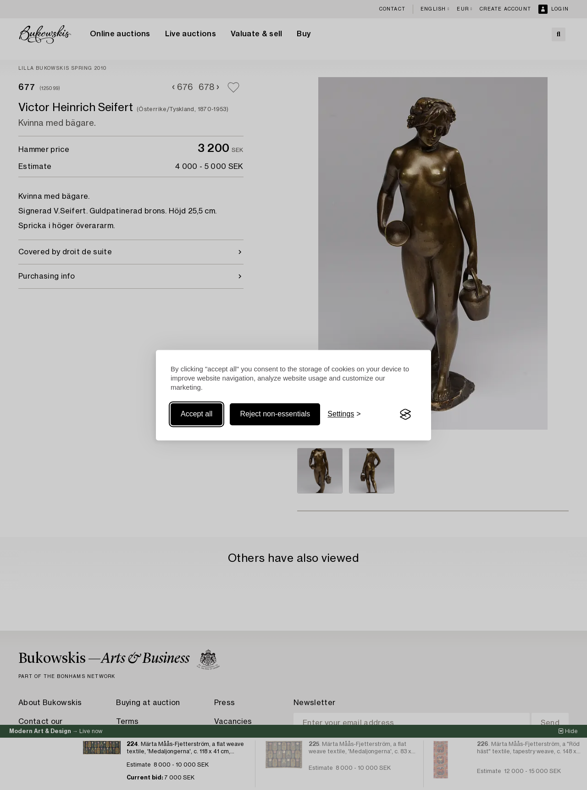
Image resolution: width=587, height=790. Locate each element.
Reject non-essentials (275, 414)
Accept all (196, 414)
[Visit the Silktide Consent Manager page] (405, 414)
